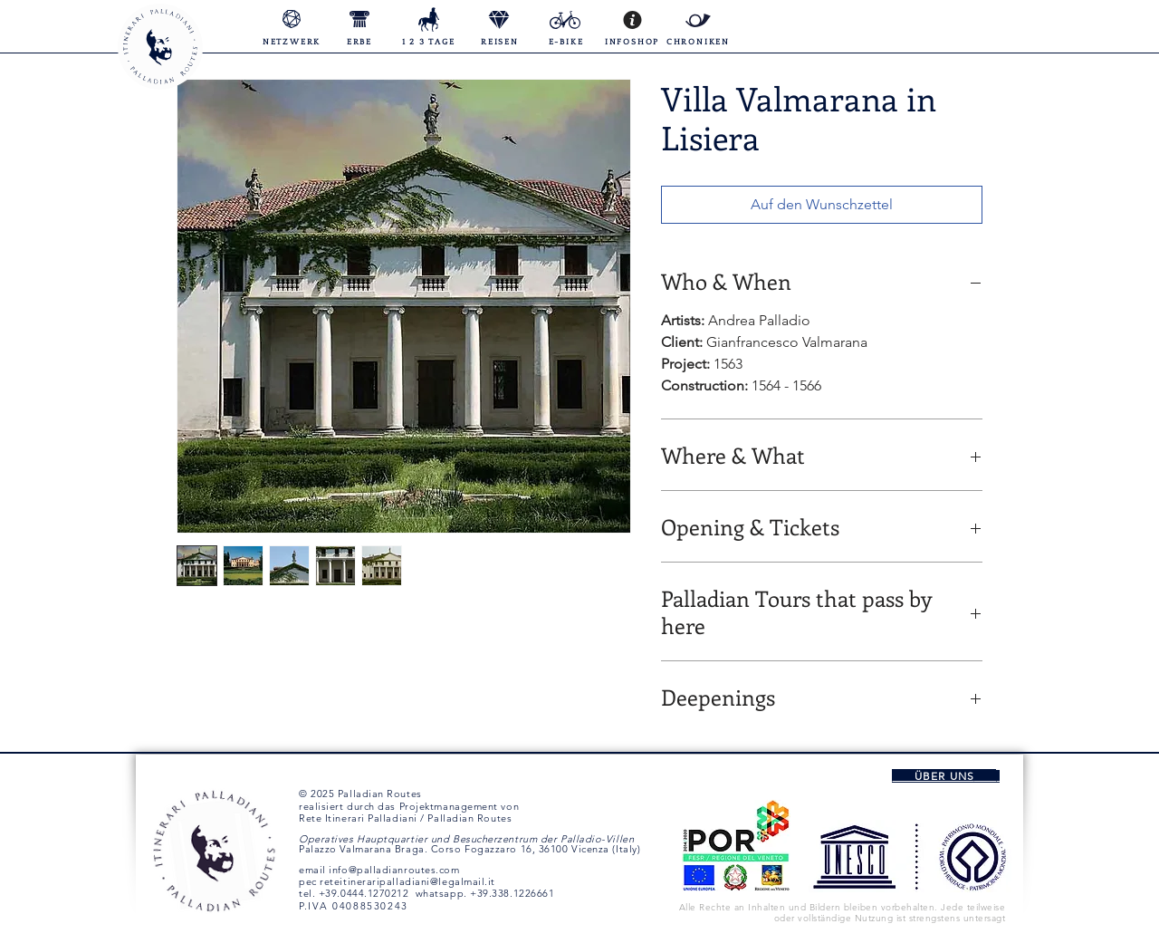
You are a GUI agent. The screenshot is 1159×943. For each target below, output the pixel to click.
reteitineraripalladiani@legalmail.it (407, 881)
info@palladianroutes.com (394, 869)
